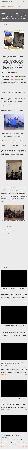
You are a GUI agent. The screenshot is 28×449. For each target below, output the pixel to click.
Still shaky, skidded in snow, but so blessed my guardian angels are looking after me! (12, 434)
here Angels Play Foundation (15, 79)
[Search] (23, 1)
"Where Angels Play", (20, 70)
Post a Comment (7, 301)
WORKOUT (3, 6)
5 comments (6, 337)
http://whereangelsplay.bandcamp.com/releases (11, 105)
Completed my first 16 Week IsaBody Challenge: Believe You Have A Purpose (12, 289)
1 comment (6, 374)
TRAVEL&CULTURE (11, 6)
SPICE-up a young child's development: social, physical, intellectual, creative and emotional (12, 326)
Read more (24, 301)
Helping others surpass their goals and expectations (13, 398)
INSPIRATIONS (19, 6)
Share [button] (2, 301)
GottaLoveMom (6, 2)
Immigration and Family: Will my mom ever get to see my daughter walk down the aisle (13, 362)
